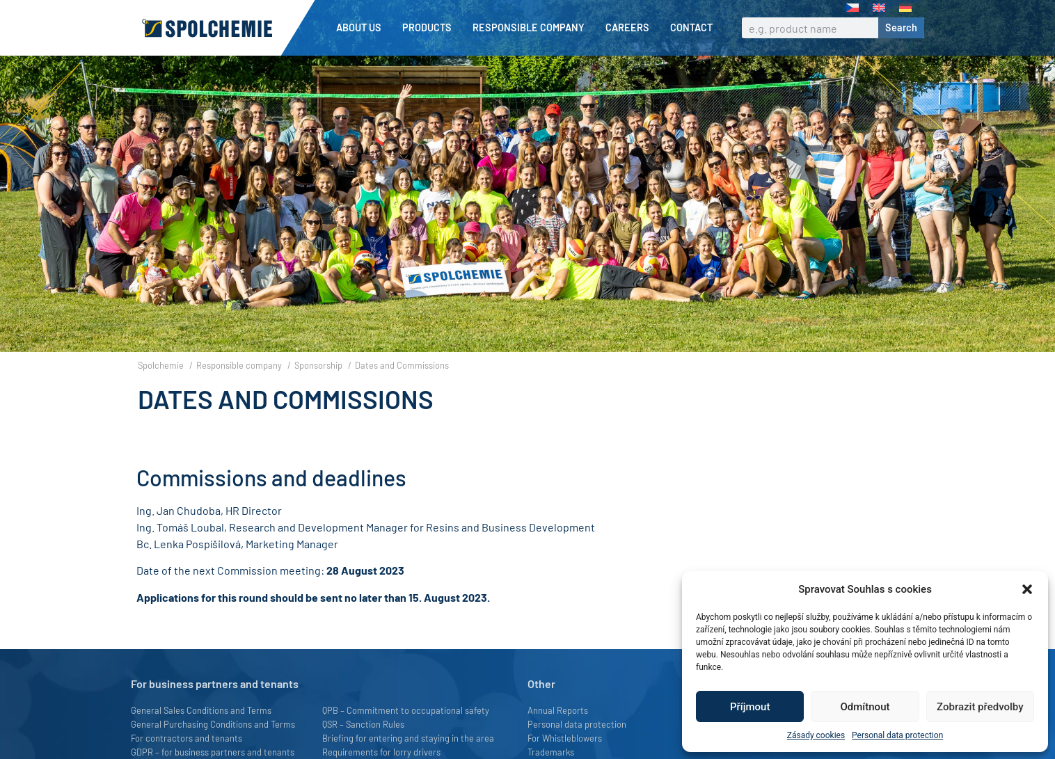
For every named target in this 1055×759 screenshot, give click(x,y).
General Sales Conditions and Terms (201, 734)
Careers (630, 28)
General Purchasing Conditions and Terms (213, 747)
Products (430, 28)
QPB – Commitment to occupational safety (405, 734)
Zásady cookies (816, 735)
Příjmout (750, 707)
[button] (1027, 589)
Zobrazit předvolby (980, 707)
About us (362, 28)
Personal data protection (897, 735)
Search (901, 27)
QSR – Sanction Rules (363, 747)
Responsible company (532, 28)
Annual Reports (558, 734)
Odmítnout (865, 707)
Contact (691, 27)
